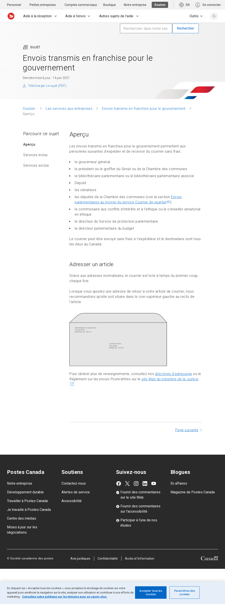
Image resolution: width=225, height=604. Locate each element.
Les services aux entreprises (69, 108)
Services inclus (35, 155)
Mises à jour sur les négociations (22, 529)
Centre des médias (21, 518)
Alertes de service (76, 492)
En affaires (179, 483)
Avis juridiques (80, 558)
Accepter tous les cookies (150, 592)
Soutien (29, 108)
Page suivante (187, 430)
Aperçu (29, 144)
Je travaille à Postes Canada (29, 510)
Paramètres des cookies (184, 592)
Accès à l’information (139, 558)
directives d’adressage (173, 374)
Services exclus (36, 165)
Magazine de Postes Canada (193, 492)
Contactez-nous (74, 483)
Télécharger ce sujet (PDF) (47, 85)
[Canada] (209, 559)
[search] (214, 16)
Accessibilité (72, 501)
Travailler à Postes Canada (27, 501)
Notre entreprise (19, 483)
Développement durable (25, 492)
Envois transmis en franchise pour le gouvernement (144, 108)
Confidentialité (108, 558)
